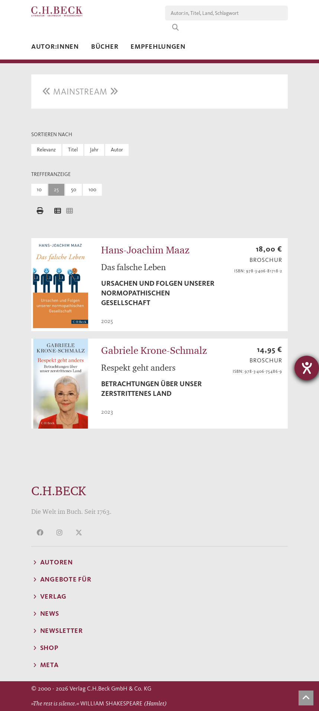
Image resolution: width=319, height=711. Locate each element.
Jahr (94, 150)
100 (92, 189)
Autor (117, 150)
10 (39, 189)
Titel (73, 150)
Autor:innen (55, 46)
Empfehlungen (158, 46)
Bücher (104, 46)
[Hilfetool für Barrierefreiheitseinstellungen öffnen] (306, 368)
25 (56, 189)
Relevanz (46, 150)
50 (73, 189)
